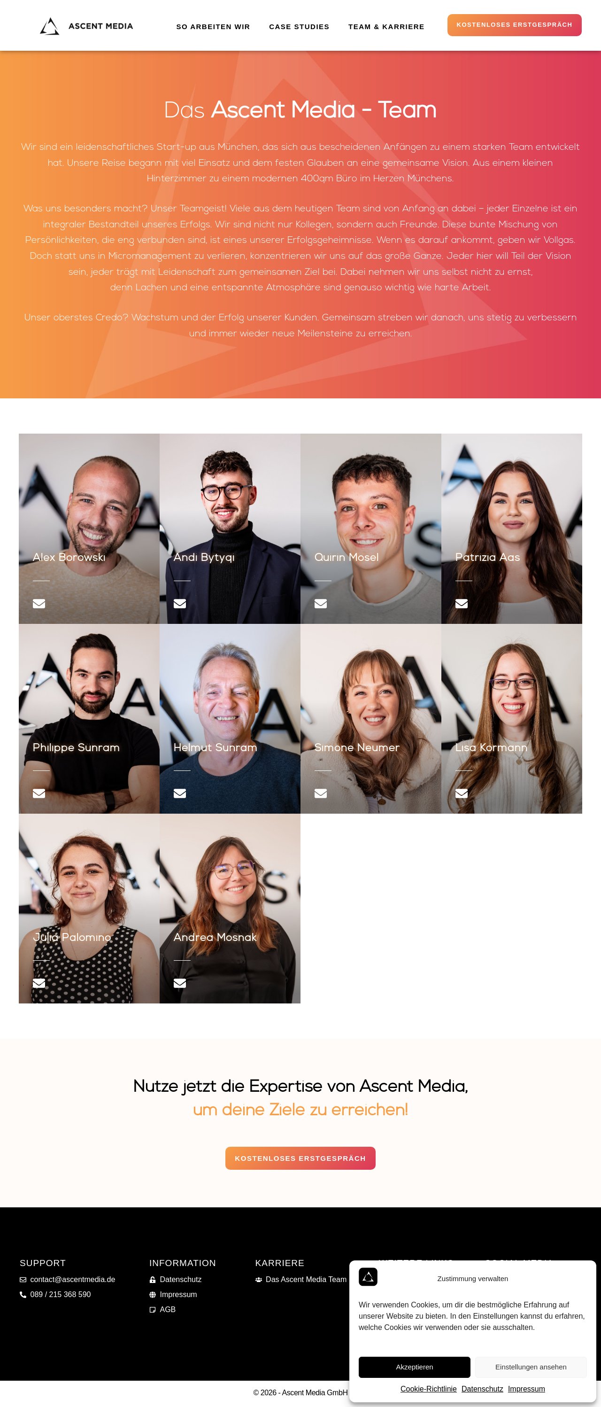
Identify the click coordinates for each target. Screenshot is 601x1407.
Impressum (526, 1389)
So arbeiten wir (213, 27)
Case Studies (299, 27)
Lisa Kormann (491, 750)
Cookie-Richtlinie (429, 1389)
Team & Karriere (386, 27)
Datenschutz (482, 1389)
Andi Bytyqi (204, 560)
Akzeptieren (414, 1367)
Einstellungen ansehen (531, 1367)
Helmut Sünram (216, 750)
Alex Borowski (69, 560)
